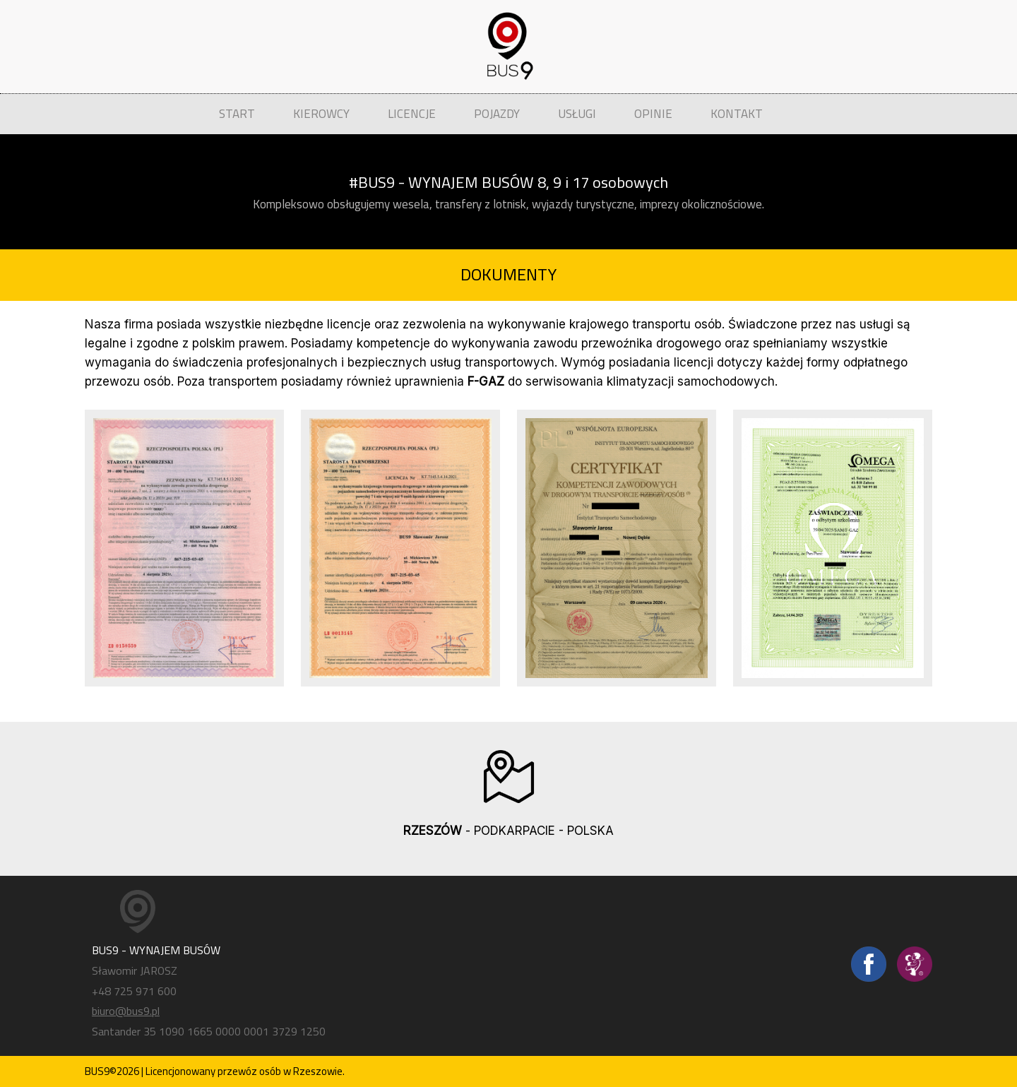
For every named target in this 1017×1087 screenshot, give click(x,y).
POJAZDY (497, 113)
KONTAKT (736, 113)
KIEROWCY (321, 113)
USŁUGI (577, 113)
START (237, 113)
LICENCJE (412, 113)
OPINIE (653, 113)
